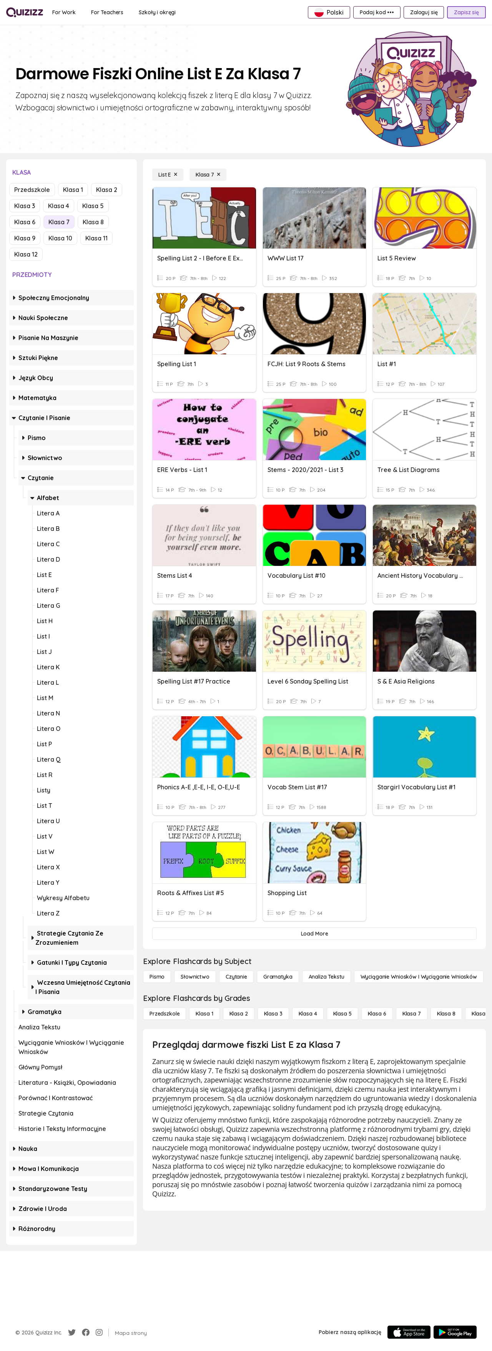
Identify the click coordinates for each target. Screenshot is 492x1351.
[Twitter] (72, 1332)
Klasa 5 (93, 206)
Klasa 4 (58, 206)
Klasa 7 (59, 222)
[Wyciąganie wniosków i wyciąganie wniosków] (419, 977)
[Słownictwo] (195, 977)
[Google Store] (455, 1332)
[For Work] (64, 12)
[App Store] (408, 1332)
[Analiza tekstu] (326, 977)
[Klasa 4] (308, 1013)
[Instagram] (99, 1332)
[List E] (167, 174)
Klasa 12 (26, 254)
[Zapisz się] (466, 12)
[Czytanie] (236, 977)
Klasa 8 (93, 222)
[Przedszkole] (164, 1013)
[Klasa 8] (446, 1013)
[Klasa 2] (238, 1013)
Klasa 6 (24, 222)
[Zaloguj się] (424, 12)
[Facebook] (86, 1332)
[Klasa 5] (342, 1013)
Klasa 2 (106, 189)
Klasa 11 (96, 238)
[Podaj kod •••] (377, 12)
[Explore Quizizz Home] (24, 12)
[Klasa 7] (207, 174)
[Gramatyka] (278, 977)
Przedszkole (32, 189)
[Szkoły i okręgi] (157, 12)
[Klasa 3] (273, 1013)
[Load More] (314, 933)
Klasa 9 (24, 238)
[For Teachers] (107, 12)
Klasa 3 (24, 206)
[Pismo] (157, 977)
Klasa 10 (60, 238)
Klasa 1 (73, 189)
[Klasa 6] (377, 1013)
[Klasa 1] (204, 1013)
